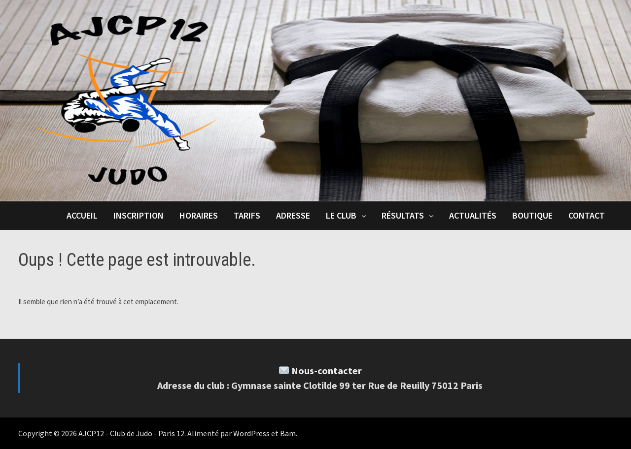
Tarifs (247, 215)
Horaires (198, 215)
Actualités (472, 215)
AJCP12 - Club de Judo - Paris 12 (131, 433)
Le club (341, 215)
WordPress (251, 433)
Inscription (138, 215)
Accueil (82, 215)
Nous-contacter (326, 370)
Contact (586, 215)
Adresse (293, 215)
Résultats (403, 215)
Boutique (532, 215)
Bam (288, 433)
